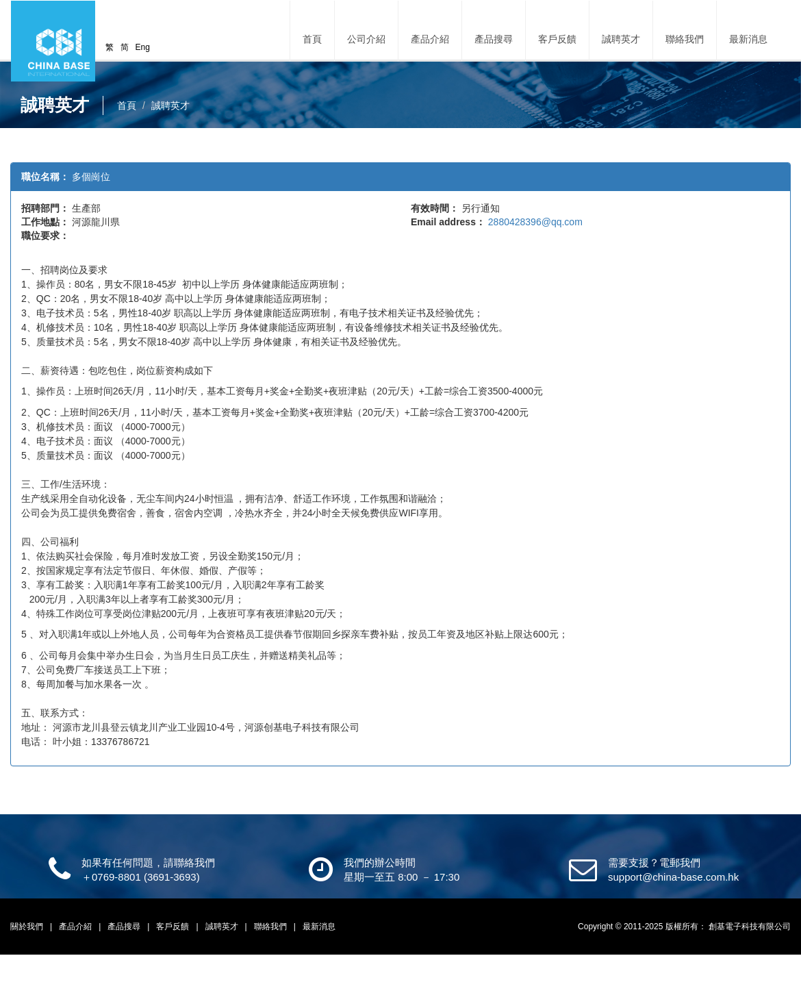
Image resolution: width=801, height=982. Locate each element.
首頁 (312, 39)
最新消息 (748, 39)
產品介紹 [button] (430, 39)
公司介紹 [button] (366, 39)
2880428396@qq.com (535, 221)
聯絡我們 (684, 39)
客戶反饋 (557, 39)
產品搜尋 (493, 39)
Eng (143, 47)
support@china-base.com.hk (673, 877)
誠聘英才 (621, 39)
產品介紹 (76, 926)
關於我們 (27, 926)
